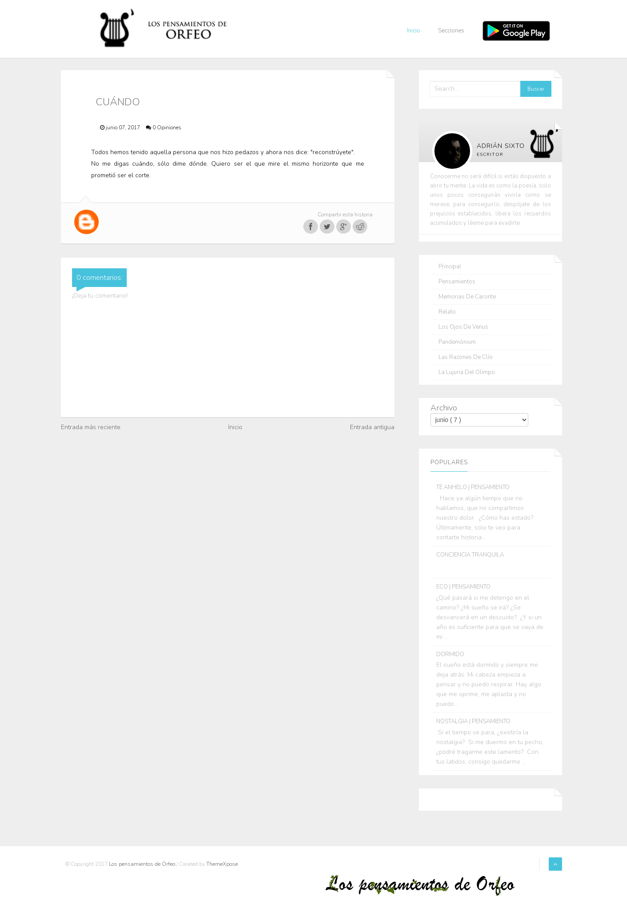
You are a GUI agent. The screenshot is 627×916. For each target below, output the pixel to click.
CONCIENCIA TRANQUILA (470, 555)
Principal (449, 267)
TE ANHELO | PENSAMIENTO (473, 487)
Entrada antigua (372, 427)
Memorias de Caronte (467, 297)
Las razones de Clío (465, 357)
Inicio (413, 31)
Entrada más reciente (91, 427)
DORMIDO (450, 654)
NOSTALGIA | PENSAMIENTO (473, 721)
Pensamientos (456, 282)
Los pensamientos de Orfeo (143, 864)
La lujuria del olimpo (466, 372)
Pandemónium (457, 342)
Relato (447, 312)
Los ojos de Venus (463, 327)
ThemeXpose (222, 864)
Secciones (451, 31)
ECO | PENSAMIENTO (463, 587)
